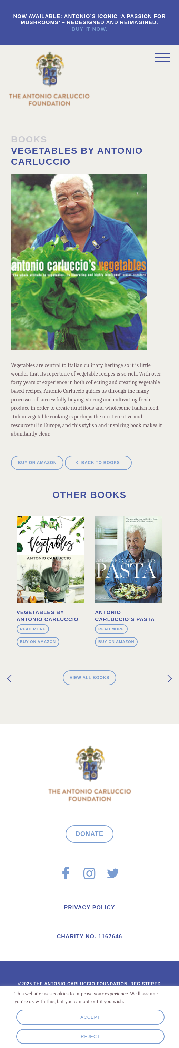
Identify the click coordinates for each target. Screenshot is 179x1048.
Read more (33, 629)
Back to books (100, 462)
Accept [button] (90, 1017)
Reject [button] (90, 1036)
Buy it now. (90, 29)
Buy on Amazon (37, 462)
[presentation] (11, 679)
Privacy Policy (89, 907)
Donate (89, 833)
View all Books (89, 677)
